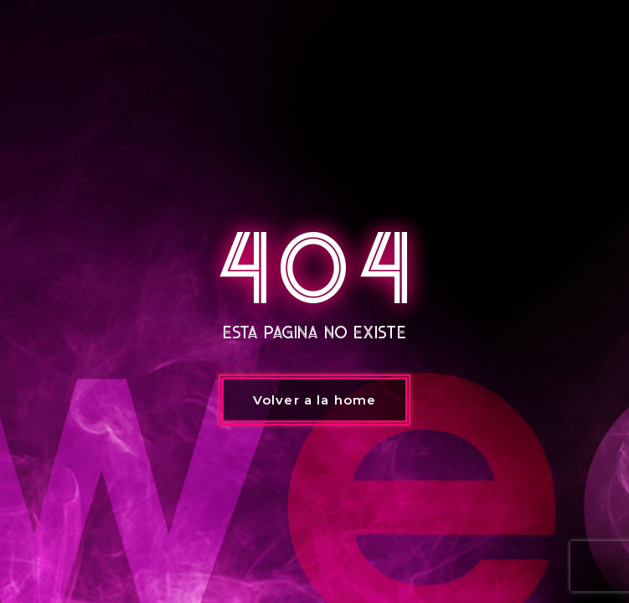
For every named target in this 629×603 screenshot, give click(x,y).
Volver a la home (314, 400)
